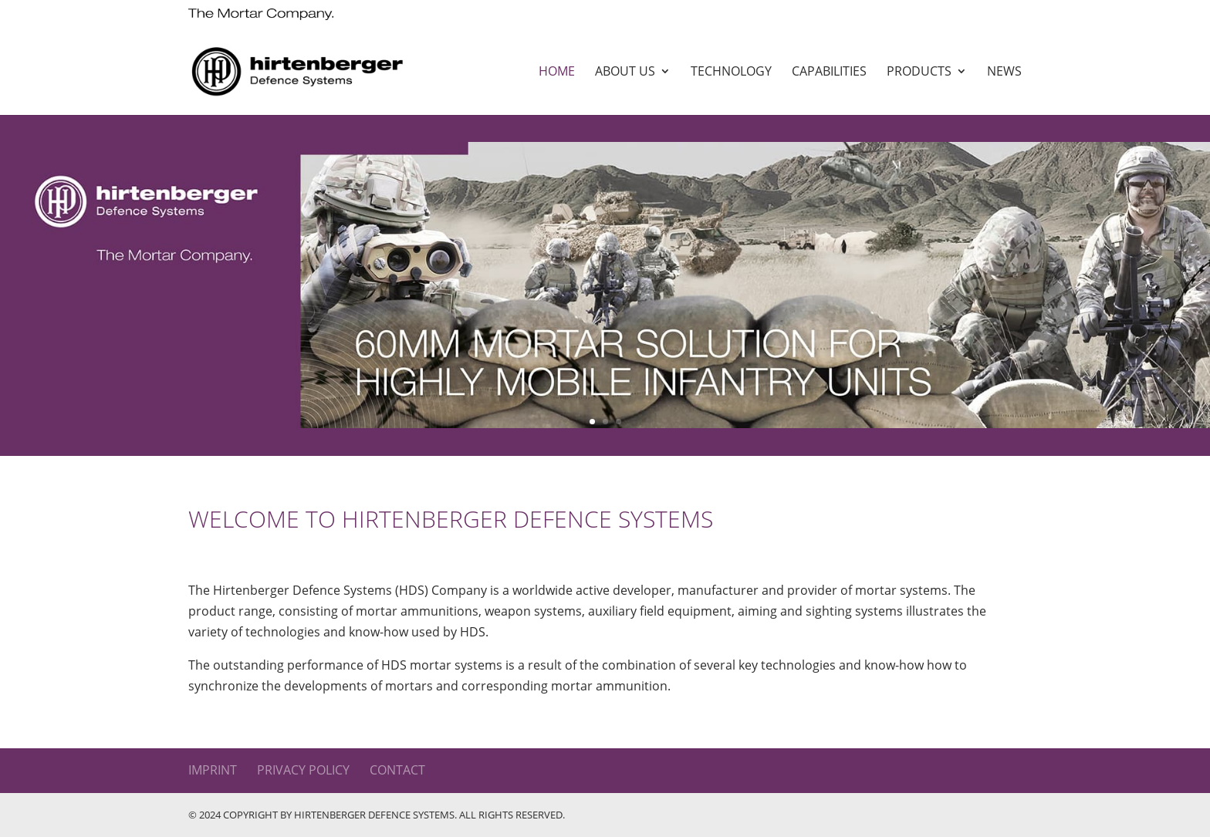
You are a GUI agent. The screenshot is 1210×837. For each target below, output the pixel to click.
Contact (397, 769)
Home (557, 72)
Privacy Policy (303, 769)
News (1004, 72)
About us (625, 72)
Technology (731, 72)
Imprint (212, 769)
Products (919, 72)
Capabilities (829, 72)
